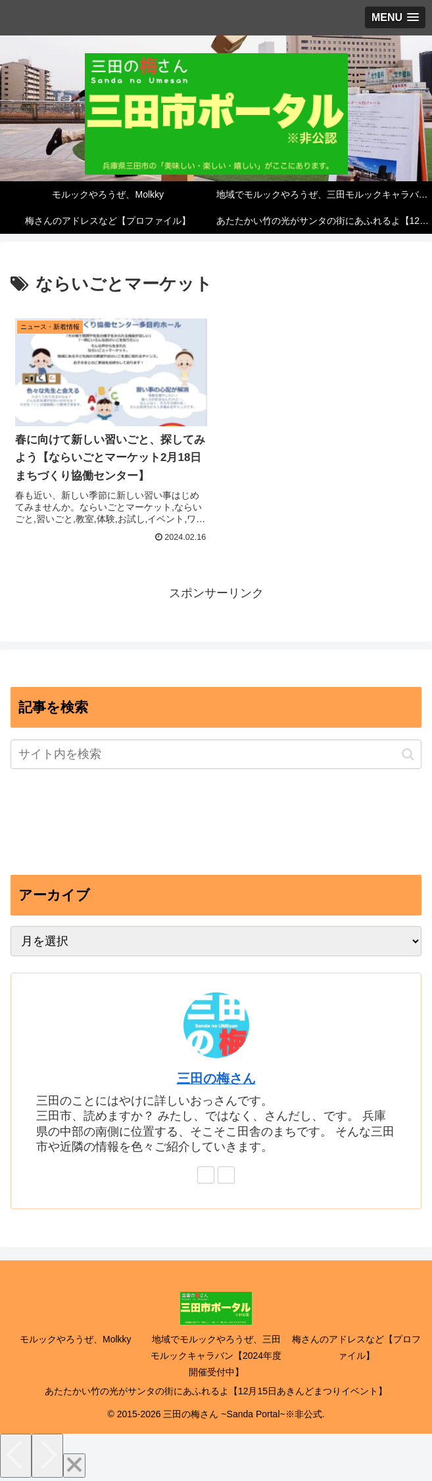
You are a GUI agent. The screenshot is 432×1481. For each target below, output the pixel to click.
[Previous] (16, 1456)
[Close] (74, 1465)
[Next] (47, 1456)
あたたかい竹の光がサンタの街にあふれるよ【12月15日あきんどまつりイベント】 (216, 1391)
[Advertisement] (216, 825)
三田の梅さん (216, 1078)
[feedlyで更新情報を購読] (205, 1174)
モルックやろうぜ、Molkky (76, 1339)
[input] (216, 754)
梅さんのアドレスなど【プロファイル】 (356, 1347)
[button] (408, 754)
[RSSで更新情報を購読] (226, 1174)
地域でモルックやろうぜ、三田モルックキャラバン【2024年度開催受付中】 (216, 1355)
